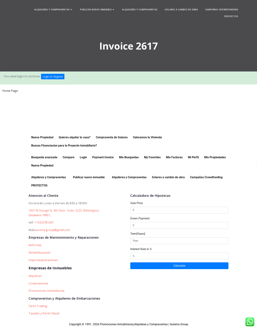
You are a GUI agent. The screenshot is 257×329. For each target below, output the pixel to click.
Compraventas (38, 284)
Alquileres (35, 277)
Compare (68, 158)
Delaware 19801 (39, 216)
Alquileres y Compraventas (53, 9)
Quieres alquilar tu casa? (74, 138)
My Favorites (152, 158)
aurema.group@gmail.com (52, 231)
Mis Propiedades (215, 158)
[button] (49, 178)
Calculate (179, 266)
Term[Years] (137, 234)
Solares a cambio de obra (181, 9)
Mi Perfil (193, 158)
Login (83, 158)
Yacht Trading (38, 307)
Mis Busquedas (129, 158)
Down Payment (140, 219)
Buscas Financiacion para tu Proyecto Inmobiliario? (64, 146)
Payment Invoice (103, 158)
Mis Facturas (174, 158)
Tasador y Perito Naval (44, 314)
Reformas (35, 246)
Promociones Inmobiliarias (46, 292)
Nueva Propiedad (42, 138)
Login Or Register (53, 77)
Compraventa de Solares (112, 138)
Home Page (10, 91)
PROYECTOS (231, 16)
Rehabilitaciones (40, 253)
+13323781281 (44, 223)
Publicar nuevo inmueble (97, 9)
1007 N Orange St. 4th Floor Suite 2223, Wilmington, (64, 211)
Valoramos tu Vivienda (147, 138)
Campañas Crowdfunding (221, 9)
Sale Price (136, 203)
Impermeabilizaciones (43, 261)
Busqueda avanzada (44, 158)
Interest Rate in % (141, 249)
